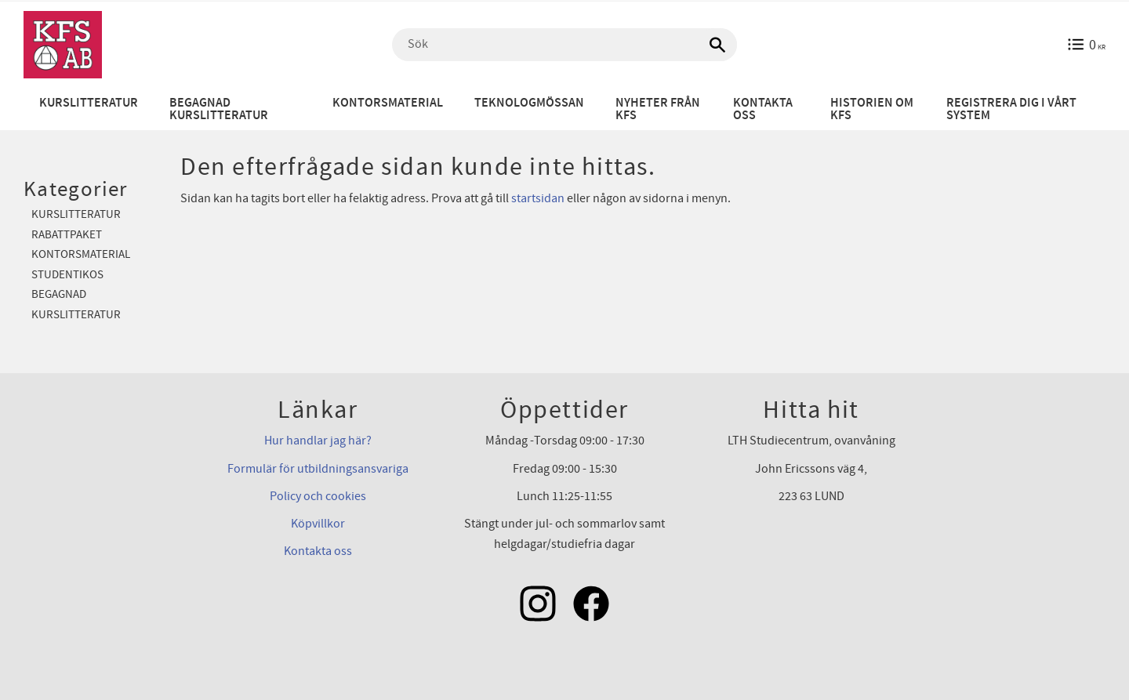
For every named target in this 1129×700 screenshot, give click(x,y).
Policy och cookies (318, 496)
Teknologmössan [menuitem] (529, 103)
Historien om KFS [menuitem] (871, 109)
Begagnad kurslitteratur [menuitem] (218, 109)
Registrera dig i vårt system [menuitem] (1011, 109)
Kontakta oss (318, 551)
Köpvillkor (318, 523)
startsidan (537, 198)
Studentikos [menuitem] (67, 274)
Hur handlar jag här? (318, 440)
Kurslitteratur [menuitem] (88, 103)
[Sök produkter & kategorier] (564, 44)
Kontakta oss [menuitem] (763, 109)
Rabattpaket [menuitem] (66, 234)
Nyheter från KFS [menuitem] (657, 109)
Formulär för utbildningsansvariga (317, 469)
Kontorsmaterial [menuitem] (387, 103)
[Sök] (717, 44)
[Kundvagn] (1086, 44)
